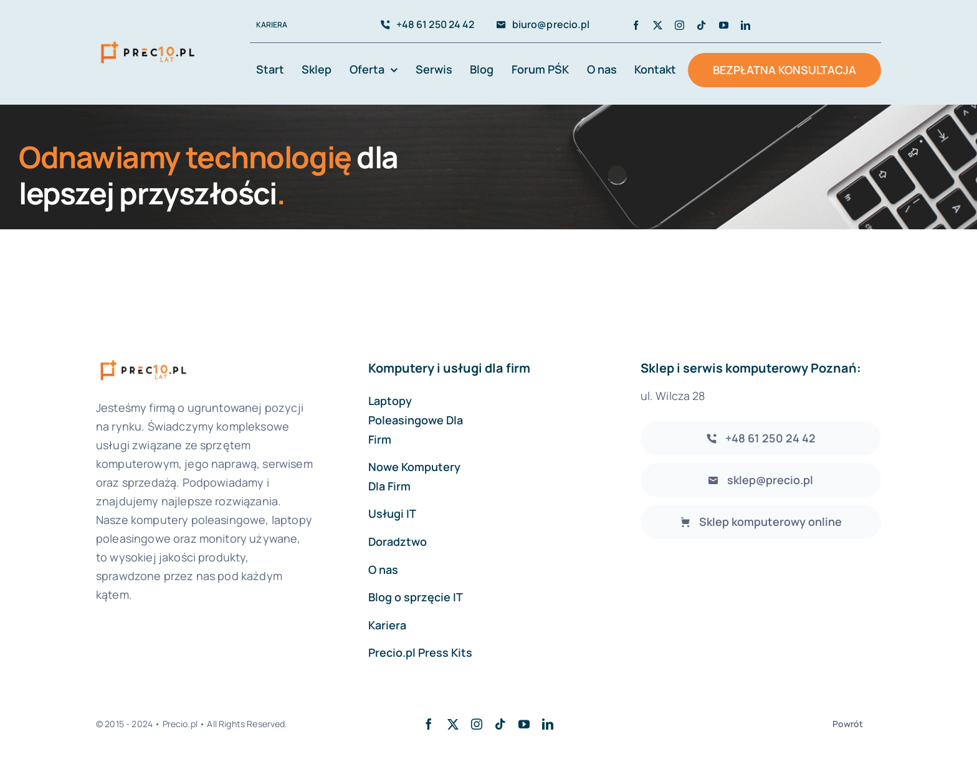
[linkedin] (745, 25)
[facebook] (636, 25)
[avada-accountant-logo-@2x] (147, 41)
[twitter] (657, 25)
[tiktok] (701, 25)
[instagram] (679, 25)
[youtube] (723, 25)
